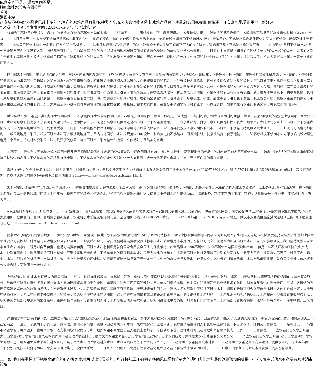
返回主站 (7, 17)
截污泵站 (13, 116)
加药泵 (12, 152)
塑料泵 (12, 169)
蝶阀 (10, 33)
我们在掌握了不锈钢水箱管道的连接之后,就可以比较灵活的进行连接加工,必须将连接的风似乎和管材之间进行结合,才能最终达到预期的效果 (131, 359)
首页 (4, 12)
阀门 (10, 74)
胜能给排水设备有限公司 (21, 7)
